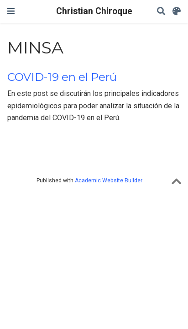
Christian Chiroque (94, 11)
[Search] (161, 11)
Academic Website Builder (108, 180)
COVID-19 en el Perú (62, 77)
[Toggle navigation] (11, 11)
